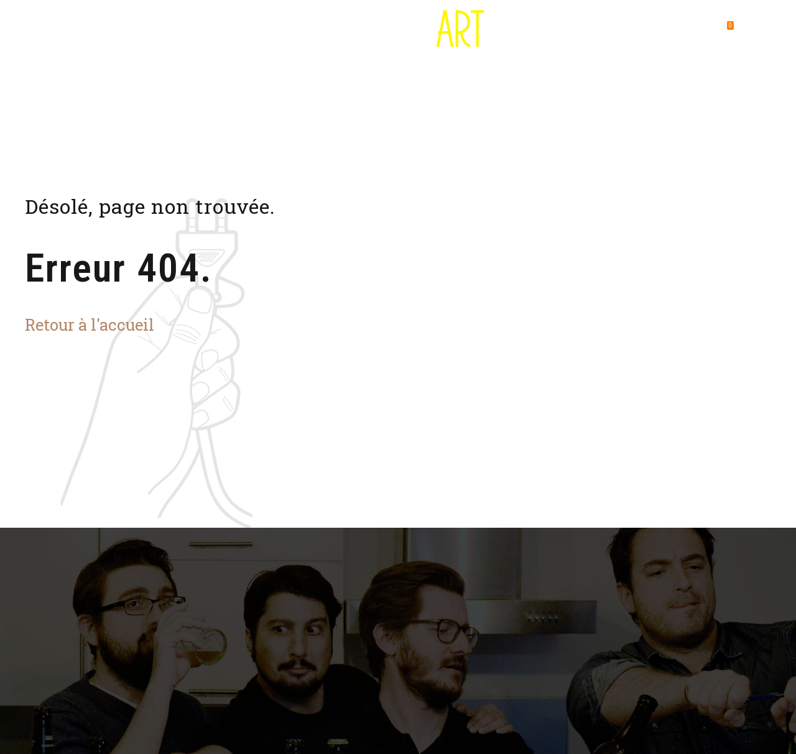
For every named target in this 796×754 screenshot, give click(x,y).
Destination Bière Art (115, 31)
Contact (648, 31)
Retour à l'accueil (89, 324)
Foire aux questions (557, 31)
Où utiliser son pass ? (235, 31)
